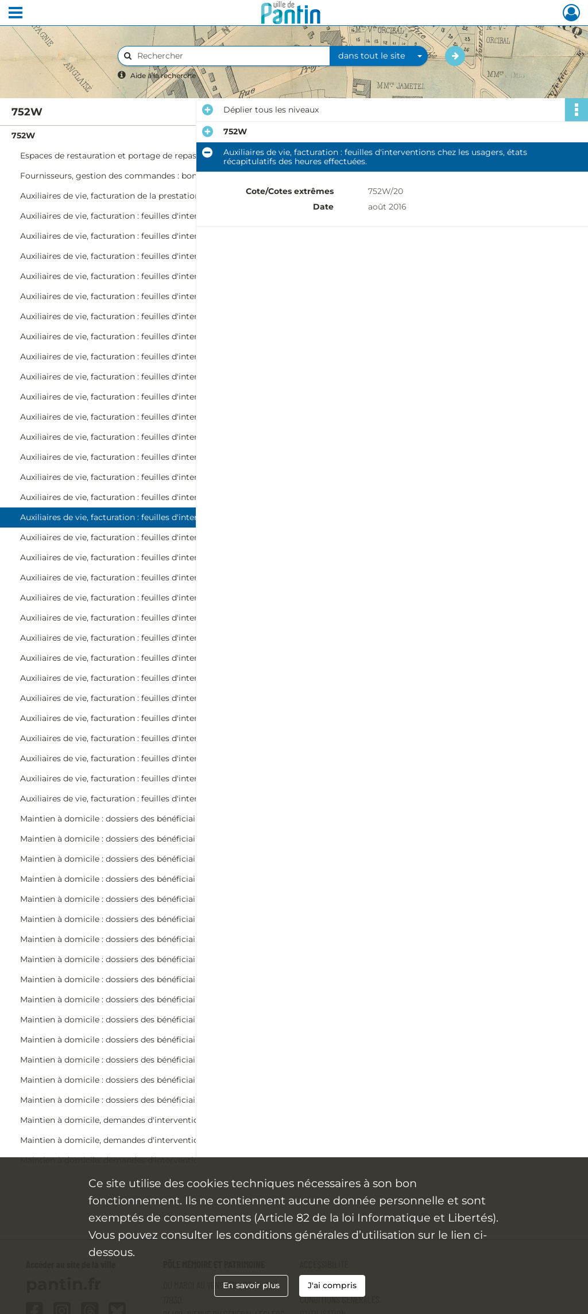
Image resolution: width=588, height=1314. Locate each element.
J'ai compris (332, 1285)
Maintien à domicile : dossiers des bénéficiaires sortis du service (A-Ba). (135, 818)
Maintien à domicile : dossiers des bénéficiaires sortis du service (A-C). (135, 1039)
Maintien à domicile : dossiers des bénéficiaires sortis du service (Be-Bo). (135, 839)
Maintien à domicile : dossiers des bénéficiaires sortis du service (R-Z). (135, 1100)
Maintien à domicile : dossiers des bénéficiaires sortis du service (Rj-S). (135, 999)
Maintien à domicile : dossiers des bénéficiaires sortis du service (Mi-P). (135, 1080)
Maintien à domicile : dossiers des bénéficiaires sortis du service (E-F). (135, 919)
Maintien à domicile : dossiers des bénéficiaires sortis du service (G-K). (135, 939)
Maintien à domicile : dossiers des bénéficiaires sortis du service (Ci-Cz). (135, 879)
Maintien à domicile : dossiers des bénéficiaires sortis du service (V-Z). (135, 1019)
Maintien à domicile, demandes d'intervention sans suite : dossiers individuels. (135, 1120)
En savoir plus (251, 1285)
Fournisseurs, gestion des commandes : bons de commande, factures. (135, 175)
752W (23, 135)
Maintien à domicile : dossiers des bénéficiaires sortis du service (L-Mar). (135, 959)
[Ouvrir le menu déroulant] (15, 14)
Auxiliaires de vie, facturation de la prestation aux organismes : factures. (135, 196)
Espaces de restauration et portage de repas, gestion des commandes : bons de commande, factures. (135, 155)
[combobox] (379, 56)
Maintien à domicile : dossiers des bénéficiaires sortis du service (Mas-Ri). (135, 979)
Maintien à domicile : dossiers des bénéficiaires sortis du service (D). (135, 899)
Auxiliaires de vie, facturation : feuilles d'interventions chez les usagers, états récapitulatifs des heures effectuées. (135, 417)
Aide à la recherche (163, 75)
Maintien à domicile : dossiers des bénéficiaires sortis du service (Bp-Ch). (135, 859)
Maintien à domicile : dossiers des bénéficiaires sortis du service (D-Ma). (135, 1060)
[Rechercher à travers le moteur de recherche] (229, 56)
